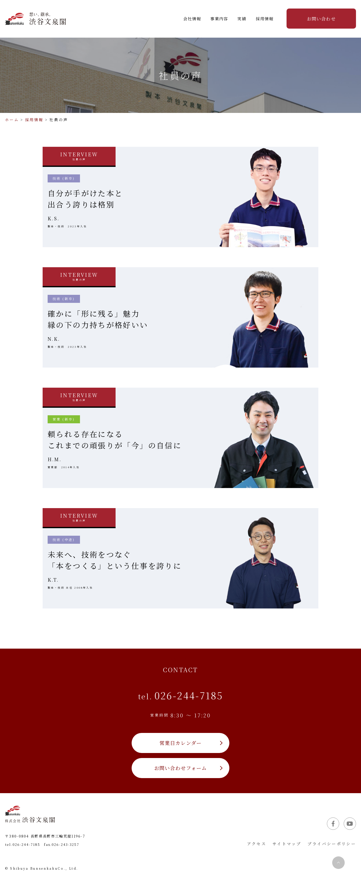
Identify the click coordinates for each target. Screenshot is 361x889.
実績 (241, 19)
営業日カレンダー (180, 742)
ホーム (12, 119)
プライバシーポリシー (331, 844)
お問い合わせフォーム (180, 768)
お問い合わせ (321, 18)
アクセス (256, 844)
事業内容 (219, 19)
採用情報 (264, 19)
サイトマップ (287, 844)
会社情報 (192, 19)
